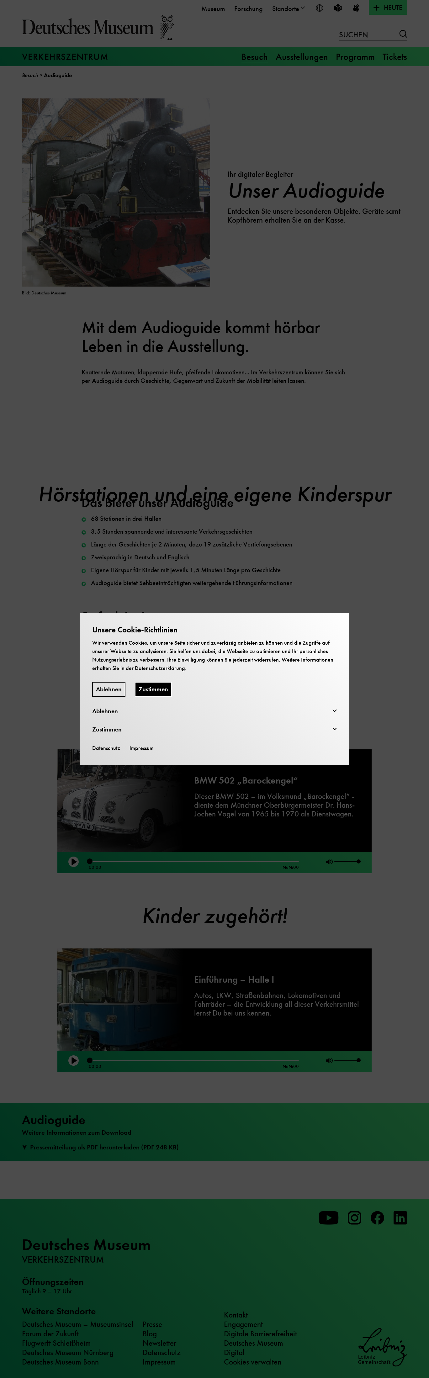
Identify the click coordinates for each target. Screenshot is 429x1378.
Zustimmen (153, 689)
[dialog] (214, 689)
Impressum (142, 748)
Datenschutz (106, 748)
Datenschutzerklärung (160, 668)
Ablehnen (109, 689)
